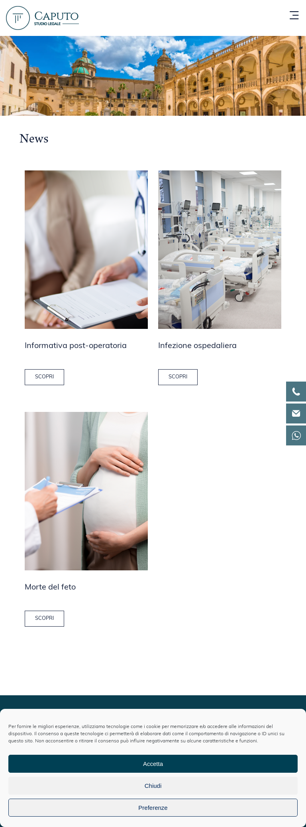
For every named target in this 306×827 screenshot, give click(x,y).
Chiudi (153, 785)
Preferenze (152, 807)
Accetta (153, 763)
